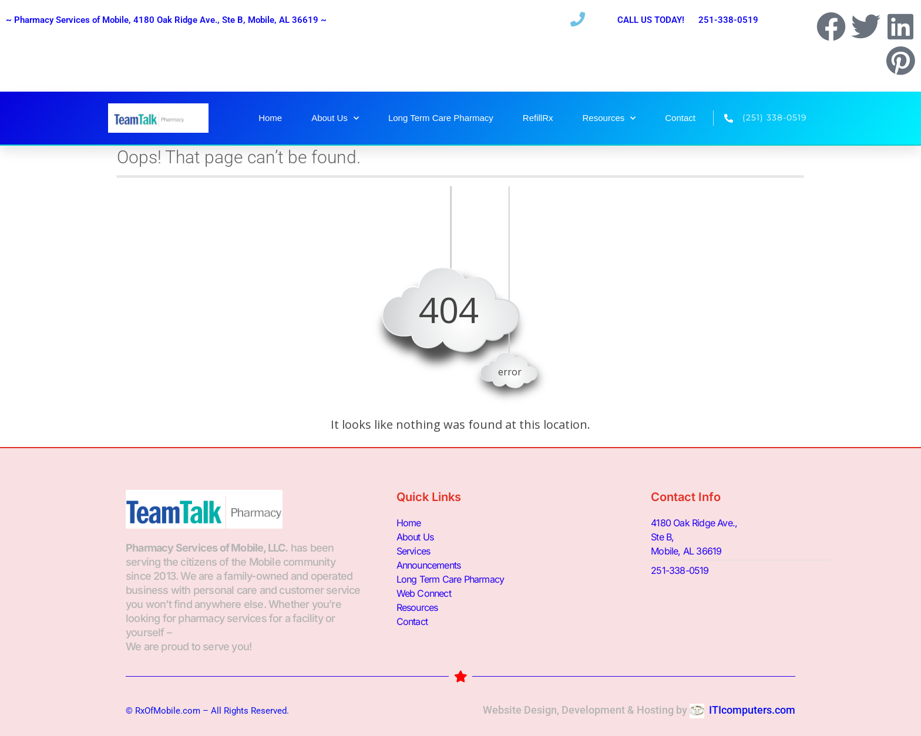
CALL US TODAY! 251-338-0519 (687, 20)
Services (413, 551)
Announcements (428, 565)
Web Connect (423, 593)
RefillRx (538, 118)
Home (270, 118)
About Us (335, 118)
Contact (680, 118)
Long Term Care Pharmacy (440, 118)
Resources (609, 118)
